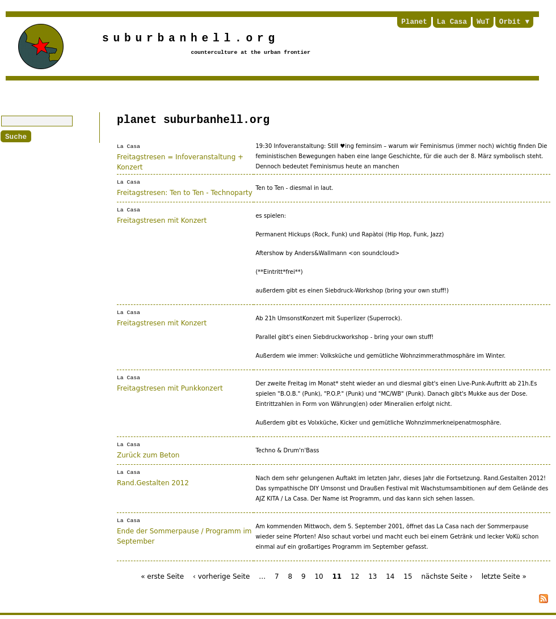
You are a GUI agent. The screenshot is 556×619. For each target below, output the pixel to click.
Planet (414, 22)
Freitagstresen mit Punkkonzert (170, 387)
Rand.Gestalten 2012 (153, 482)
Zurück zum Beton (148, 454)
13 (372, 576)
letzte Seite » (504, 576)
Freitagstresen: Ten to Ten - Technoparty (184, 192)
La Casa (452, 22)
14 (390, 576)
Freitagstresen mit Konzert (162, 219)
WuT (483, 22)
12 (355, 576)
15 (407, 576)
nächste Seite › (446, 576)
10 (318, 576)
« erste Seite (162, 576)
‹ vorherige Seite (221, 576)
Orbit (510, 22)
